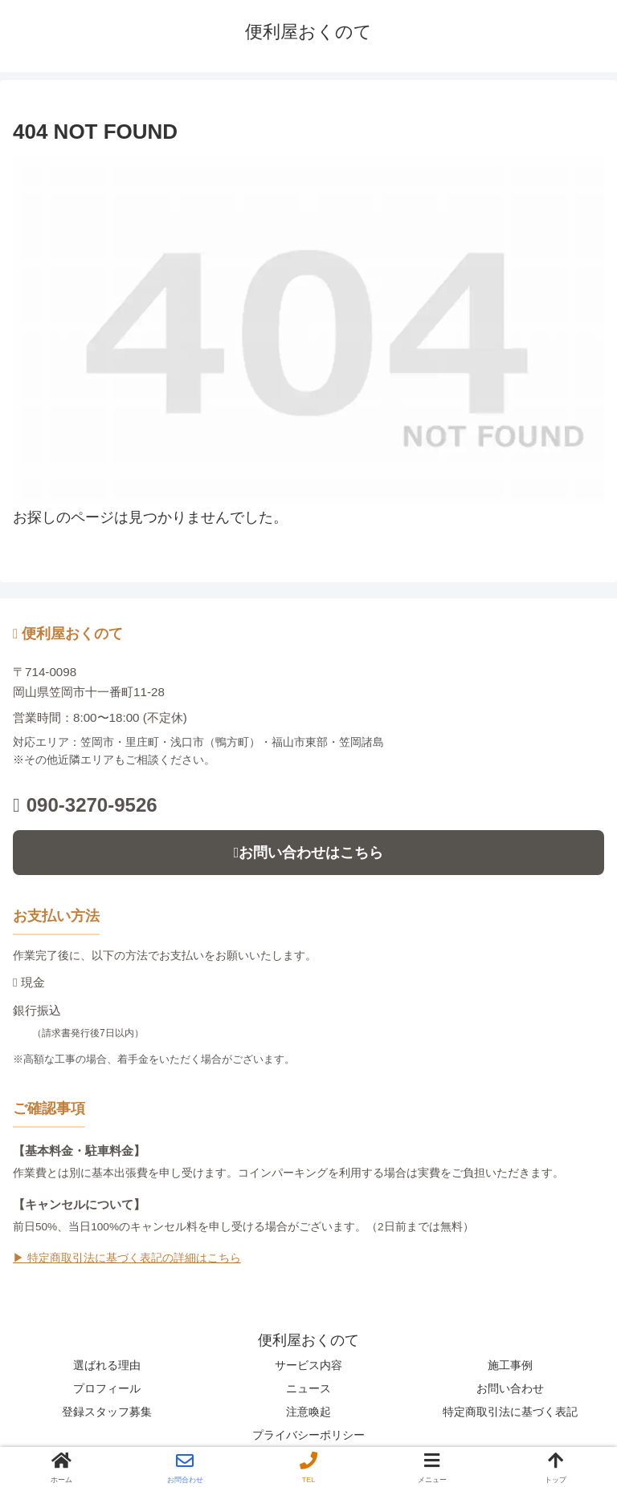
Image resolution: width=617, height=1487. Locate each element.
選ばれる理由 (107, 1365)
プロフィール (107, 1388)
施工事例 (510, 1365)
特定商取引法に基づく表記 (510, 1411)
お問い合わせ (510, 1388)
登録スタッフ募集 (107, 1411)
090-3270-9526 (85, 805)
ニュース (308, 1388)
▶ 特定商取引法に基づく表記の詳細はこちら (127, 1258)
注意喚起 (308, 1411)
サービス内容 (308, 1365)
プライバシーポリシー (308, 1434)
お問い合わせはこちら (309, 852)
